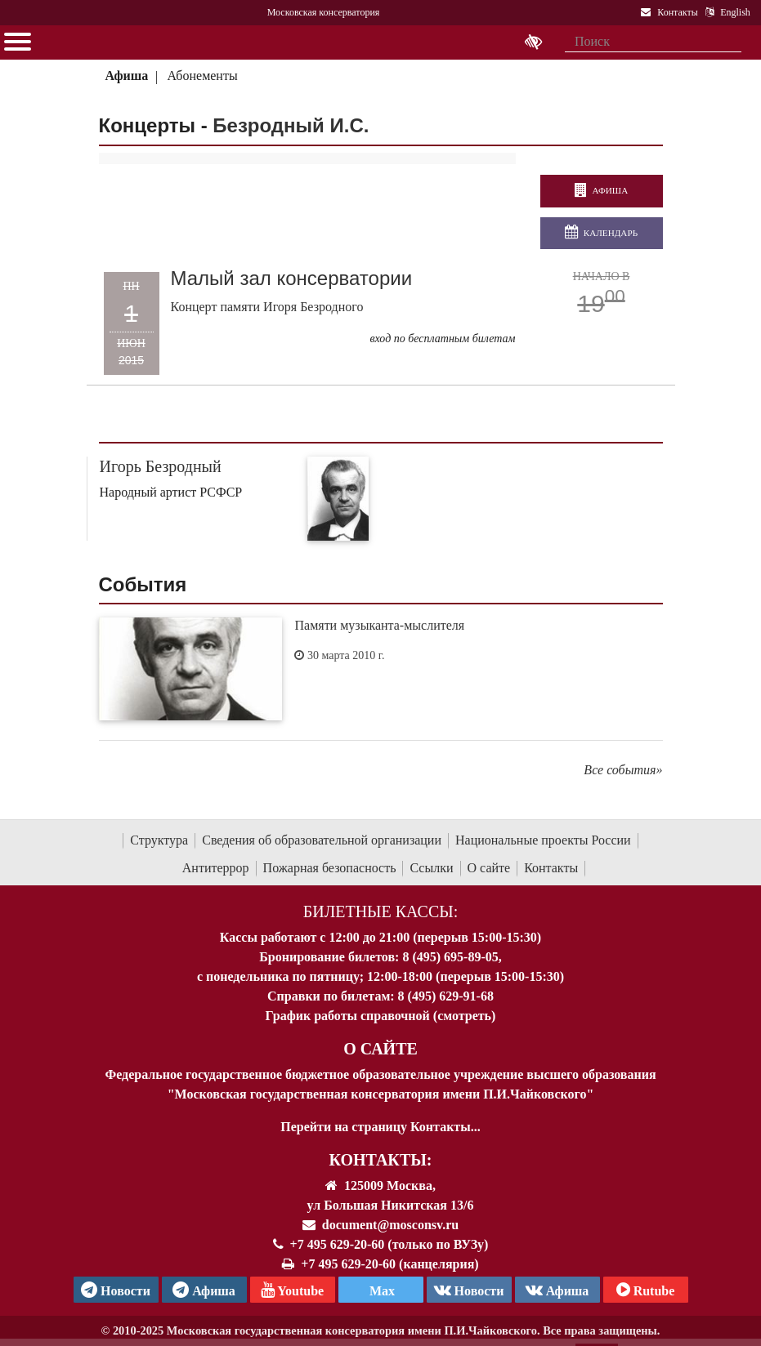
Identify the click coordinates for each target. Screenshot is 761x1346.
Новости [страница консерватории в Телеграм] (115, 1289)
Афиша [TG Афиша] (203, 1289)
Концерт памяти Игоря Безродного (267, 307)
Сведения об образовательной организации (321, 840)
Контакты (551, 868)
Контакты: (380, 1160)
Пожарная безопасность (329, 868)
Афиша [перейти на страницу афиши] (601, 191)
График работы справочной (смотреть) (381, 1016)
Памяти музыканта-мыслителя (379, 625)
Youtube (292, 1289)
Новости (469, 1289)
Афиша (126, 75)
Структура (159, 840)
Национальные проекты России (543, 840)
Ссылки (431, 868)
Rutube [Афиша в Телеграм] (645, 1289)
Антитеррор (215, 868)
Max (380, 1291)
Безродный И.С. (291, 125)
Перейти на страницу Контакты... (380, 1127)
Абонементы (203, 75)
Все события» (623, 770)
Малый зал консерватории (292, 278)
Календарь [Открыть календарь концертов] (601, 232)
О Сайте (380, 1049)
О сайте (489, 868)
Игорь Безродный (161, 466)
